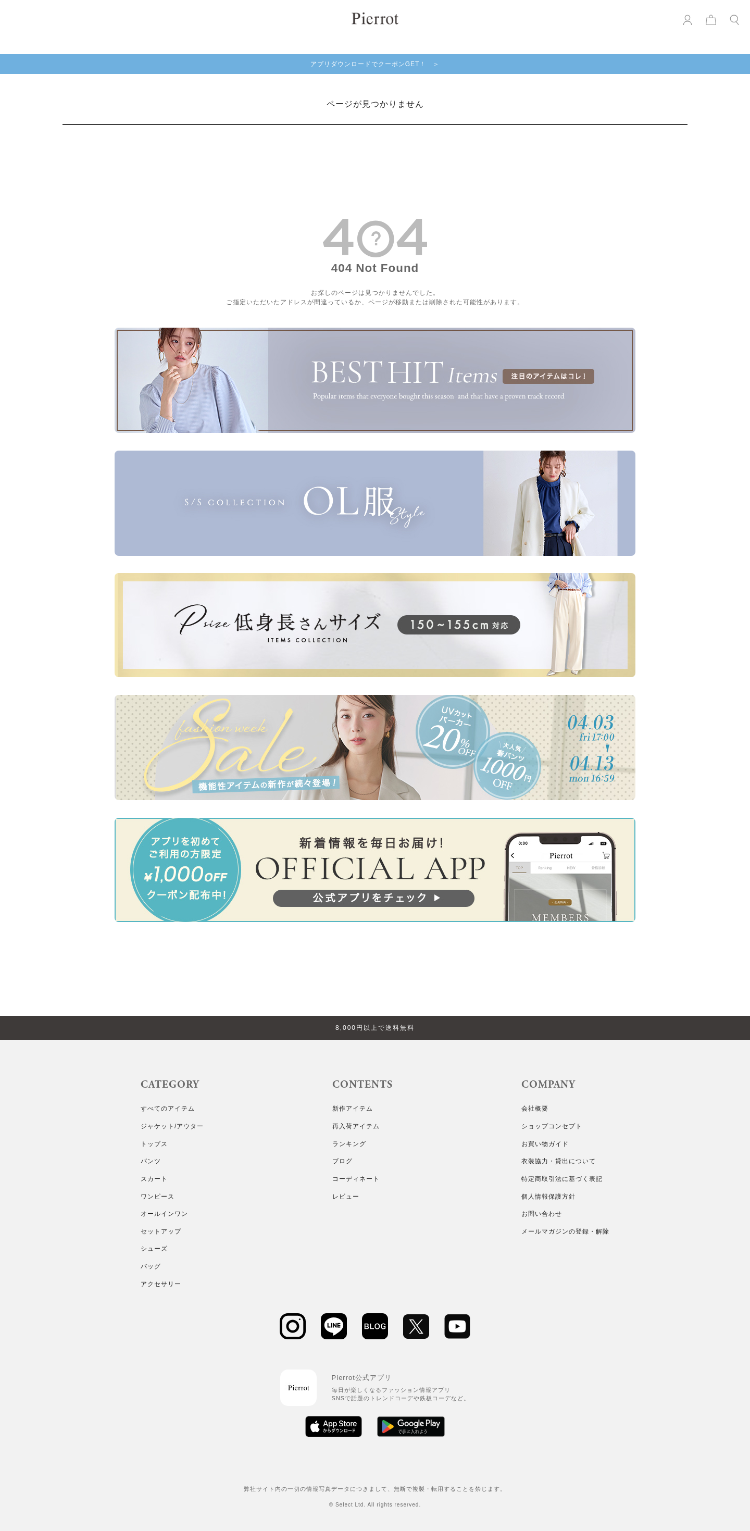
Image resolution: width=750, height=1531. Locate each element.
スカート (154, 1179)
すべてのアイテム (168, 1108)
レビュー (345, 1196)
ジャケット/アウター (172, 1126)
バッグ (151, 1266)
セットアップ (161, 1231)
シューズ (154, 1248)
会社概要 (534, 1108)
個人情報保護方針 (548, 1196)
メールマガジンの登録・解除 (565, 1231)
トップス (154, 1144)
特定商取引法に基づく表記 (562, 1179)
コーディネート (356, 1179)
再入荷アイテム (356, 1126)
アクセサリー (161, 1284)
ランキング (349, 1144)
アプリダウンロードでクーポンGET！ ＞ (375, 64)
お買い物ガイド (545, 1144)
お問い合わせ (541, 1213)
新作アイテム (352, 1108)
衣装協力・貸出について (558, 1161)
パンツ (151, 1161)
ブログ (342, 1161)
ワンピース (157, 1196)
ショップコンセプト (551, 1126)
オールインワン (164, 1213)
